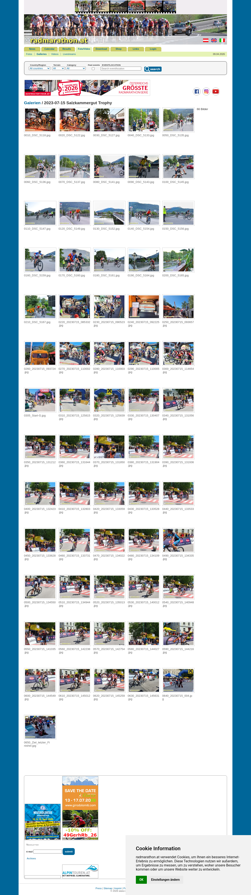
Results (66, 49)
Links (136, 49)
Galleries (42, 54)
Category (71, 65)
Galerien (32, 103)
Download (101, 49)
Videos (54, 54)
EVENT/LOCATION (111, 65)
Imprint (118, 888)
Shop (119, 49)
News (32, 49)
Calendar (49, 49)
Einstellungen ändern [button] (165, 879)
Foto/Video (84, 49)
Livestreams (69, 54)
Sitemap (107, 888)
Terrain (56, 65)
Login (153, 49)
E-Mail (29, 851)
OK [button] (141, 879)
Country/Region (38, 65)
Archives (31, 858)
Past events (94, 65)
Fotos (29, 54)
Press (98, 888)
